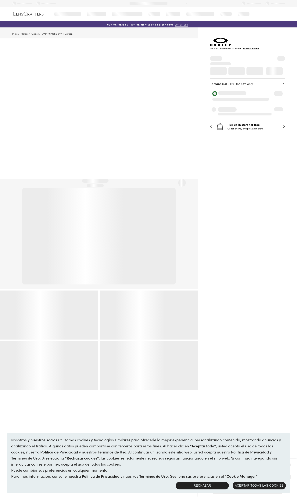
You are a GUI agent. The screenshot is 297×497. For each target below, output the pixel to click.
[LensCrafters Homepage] (28, 13)
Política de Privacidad (59, 451)
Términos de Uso (112, 451)
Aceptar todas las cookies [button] (259, 485)
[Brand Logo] (221, 45)
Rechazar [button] (202, 485)
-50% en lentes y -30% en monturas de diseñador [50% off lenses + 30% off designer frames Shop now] (147, 24)
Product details (251, 48)
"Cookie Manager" (241, 476)
